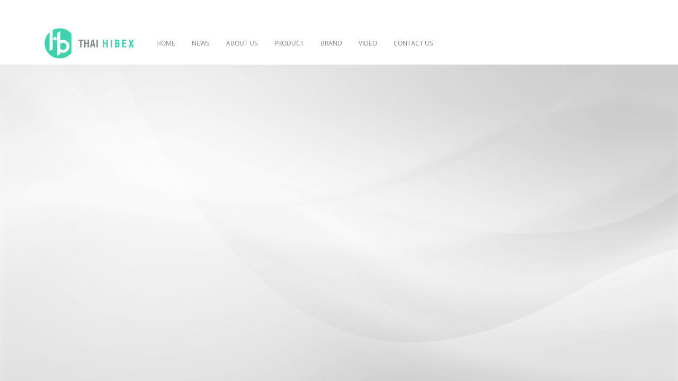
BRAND (331, 43)
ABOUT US (242, 43)
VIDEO (368, 43)
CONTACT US (413, 43)
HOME (165, 43)
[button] (457, 43)
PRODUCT (289, 43)
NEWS (201, 43)
